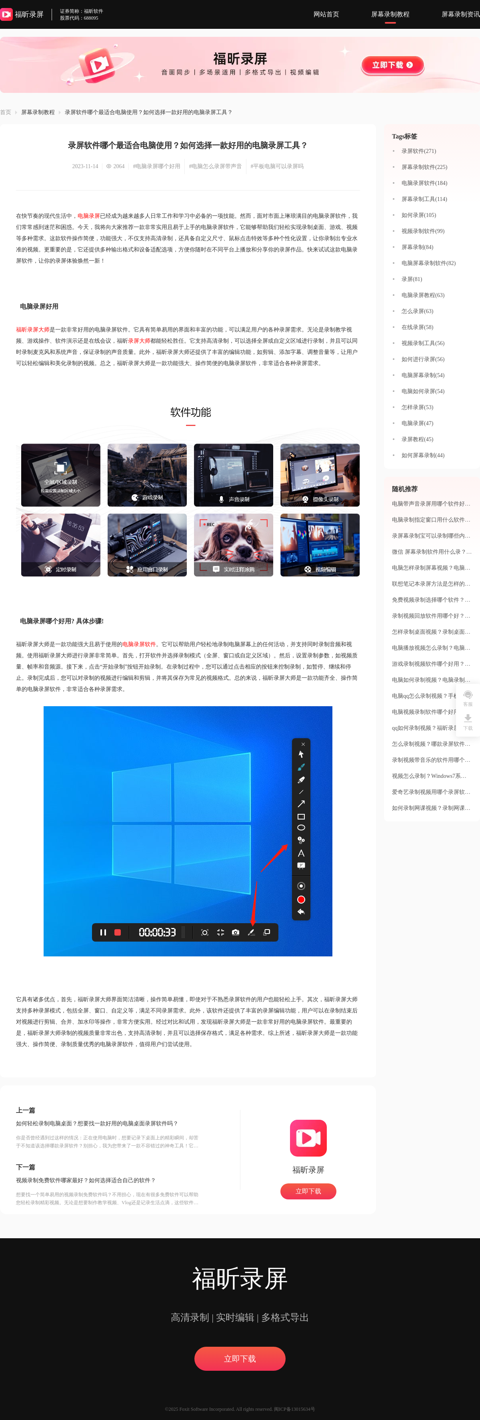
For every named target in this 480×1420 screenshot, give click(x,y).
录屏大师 (139, 341)
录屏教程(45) (417, 439)
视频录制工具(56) (423, 343)
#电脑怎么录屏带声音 (215, 166)
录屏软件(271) (419, 151)
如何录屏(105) (419, 215)
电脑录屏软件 (139, 644)
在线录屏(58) (417, 327)
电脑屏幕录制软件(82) (429, 263)
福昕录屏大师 (33, 330)
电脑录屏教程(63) (423, 295)
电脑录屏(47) (417, 423)
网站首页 (326, 14)
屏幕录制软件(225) (424, 167)
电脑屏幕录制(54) (423, 375)
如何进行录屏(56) (423, 359)
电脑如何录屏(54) (423, 391)
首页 (5, 112)
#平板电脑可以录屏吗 (277, 166)
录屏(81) (412, 279)
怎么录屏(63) (417, 311)
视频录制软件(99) (423, 231)
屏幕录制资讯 (461, 14)
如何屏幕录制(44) (423, 455)
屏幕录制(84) (417, 247)
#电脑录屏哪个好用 (156, 166)
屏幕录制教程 (390, 14)
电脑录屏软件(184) (424, 183)
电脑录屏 (89, 216)
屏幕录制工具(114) (424, 199)
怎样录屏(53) (417, 407)
